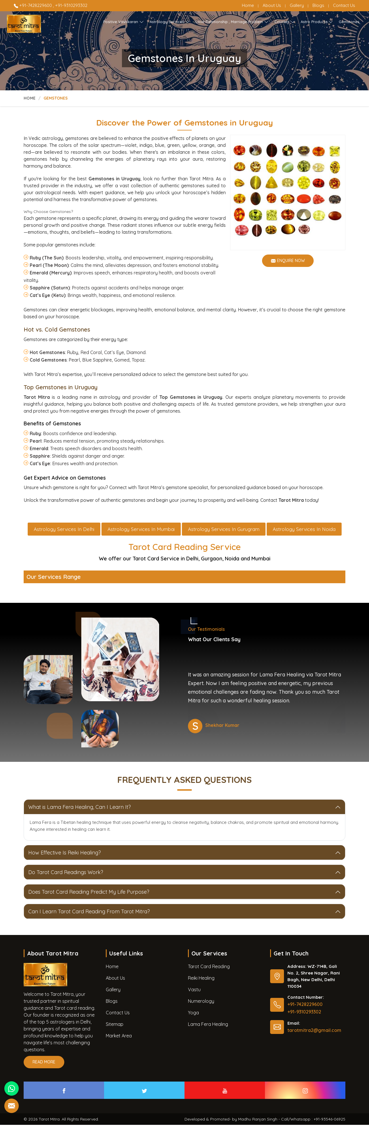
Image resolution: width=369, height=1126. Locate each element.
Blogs (318, 5)
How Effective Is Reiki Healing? (64, 853)
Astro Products (317, 22)
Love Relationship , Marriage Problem (232, 22)
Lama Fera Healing (208, 1025)
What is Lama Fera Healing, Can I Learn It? (79, 808)
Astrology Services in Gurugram (223, 530)
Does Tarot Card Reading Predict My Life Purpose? (88, 893)
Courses (284, 22)
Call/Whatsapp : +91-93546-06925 (313, 1120)
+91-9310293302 (71, 5)
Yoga (193, 1014)
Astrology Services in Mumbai (141, 530)
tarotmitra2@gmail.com (314, 1031)
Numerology (201, 1002)
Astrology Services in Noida (304, 530)
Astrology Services (170, 22)
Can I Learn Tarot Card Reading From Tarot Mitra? (89, 912)
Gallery (297, 5)
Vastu (194, 991)
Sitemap (114, 1025)
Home (248, 5)
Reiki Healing (201, 979)
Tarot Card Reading (209, 967)
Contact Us (344, 5)
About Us (272, 5)
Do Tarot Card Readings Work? (65, 873)
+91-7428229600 (33, 5)
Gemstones (349, 21)
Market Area (119, 1037)
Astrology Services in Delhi (64, 530)
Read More (44, 1064)
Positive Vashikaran (123, 22)
